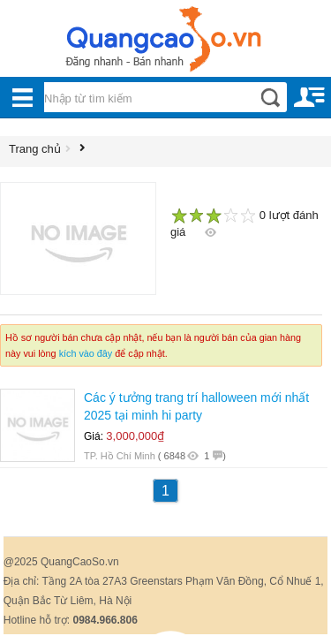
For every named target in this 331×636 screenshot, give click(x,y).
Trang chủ (35, 148)
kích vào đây (86, 353)
